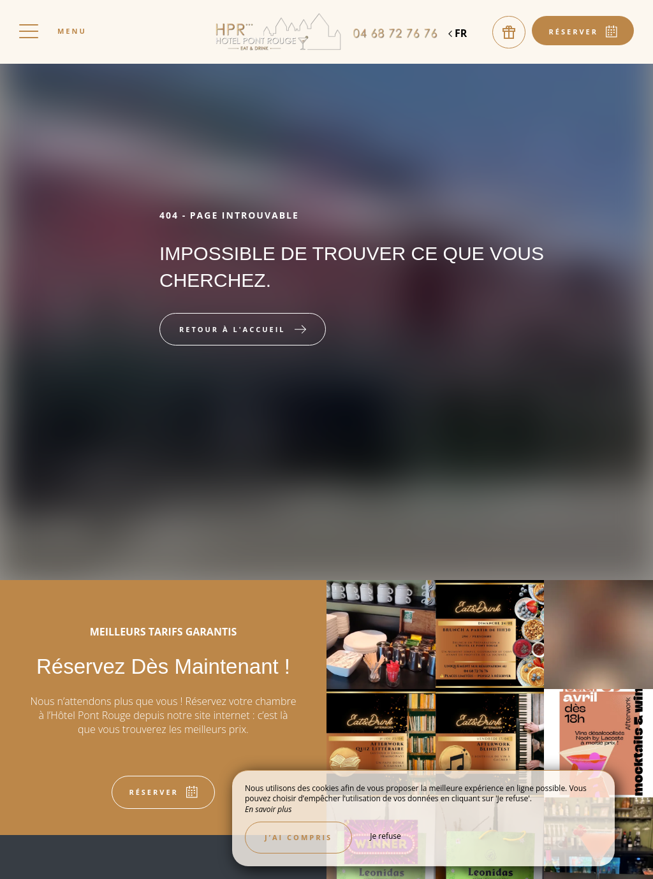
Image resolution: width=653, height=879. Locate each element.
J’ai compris (298, 837)
